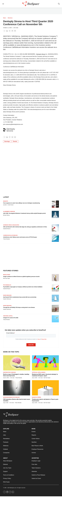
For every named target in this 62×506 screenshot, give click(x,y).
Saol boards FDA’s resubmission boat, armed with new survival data (19, 297)
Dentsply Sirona (40, 54)
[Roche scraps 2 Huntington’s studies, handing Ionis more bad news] (16, 362)
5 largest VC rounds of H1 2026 (10, 317)
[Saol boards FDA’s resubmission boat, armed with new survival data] (55, 298)
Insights (5, 201)
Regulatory (6, 274)
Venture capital (8, 315)
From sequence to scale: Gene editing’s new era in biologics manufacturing (21, 203)
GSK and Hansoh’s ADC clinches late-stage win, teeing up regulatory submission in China (25, 226)
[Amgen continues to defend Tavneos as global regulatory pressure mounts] (55, 277)
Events (15, 141)
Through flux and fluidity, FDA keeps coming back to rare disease (19, 307)
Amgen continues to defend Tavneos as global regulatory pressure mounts (21, 276)
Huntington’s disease (9, 372)
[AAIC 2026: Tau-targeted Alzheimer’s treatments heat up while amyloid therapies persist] (55, 214)
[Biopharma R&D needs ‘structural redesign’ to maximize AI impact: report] (45, 362)
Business (10, 17)
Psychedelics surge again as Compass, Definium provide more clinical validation (22, 286)
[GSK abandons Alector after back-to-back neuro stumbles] (16, 387)
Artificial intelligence (38, 372)
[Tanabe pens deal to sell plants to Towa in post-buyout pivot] (45, 387)
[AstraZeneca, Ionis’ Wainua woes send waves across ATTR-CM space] (55, 238)
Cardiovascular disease (10, 235)
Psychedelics (7, 285)
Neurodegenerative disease (11, 397)
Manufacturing (36, 397)
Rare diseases (7, 295)
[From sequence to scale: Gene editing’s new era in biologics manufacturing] (55, 204)
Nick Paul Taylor (6, 278)
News (4, 17)
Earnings (7, 141)
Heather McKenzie (7, 299)
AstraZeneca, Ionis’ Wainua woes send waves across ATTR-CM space (20, 237)
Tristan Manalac (6, 239)
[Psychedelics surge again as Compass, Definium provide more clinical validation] (55, 287)
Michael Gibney (6, 215)
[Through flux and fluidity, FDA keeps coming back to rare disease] (55, 308)
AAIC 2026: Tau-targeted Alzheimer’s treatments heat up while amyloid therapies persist (24, 213)
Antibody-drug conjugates (11, 225)
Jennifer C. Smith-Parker (8, 204)
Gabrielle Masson (6, 228)
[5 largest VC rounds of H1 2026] (55, 318)
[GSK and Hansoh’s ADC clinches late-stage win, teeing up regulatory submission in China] (55, 227)
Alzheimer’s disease (9, 211)
